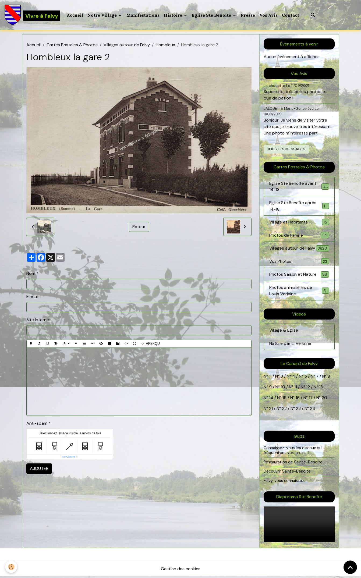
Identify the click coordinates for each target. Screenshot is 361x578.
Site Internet (38, 320)
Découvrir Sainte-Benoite (287, 473)
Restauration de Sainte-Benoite (293, 463)
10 (282, 389)
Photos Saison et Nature (299, 275)
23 (298, 410)
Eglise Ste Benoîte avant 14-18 (299, 187)
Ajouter (39, 468)
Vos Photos (299, 262)
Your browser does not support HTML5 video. (299, 526)
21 (271, 410)
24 (312, 410)
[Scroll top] (350, 567)
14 (271, 399)
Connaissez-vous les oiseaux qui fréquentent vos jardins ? (293, 452)
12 (308, 389)
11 (295, 389)
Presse (248, 15)
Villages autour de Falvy (127, 45)
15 (284, 399)
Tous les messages (286, 149)
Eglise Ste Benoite (212, 15)
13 (321, 389)
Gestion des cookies (180, 570)
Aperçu (150, 343)
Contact (290, 15)
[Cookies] (11, 567)
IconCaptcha (69, 457)
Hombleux (165, 45)
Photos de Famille (299, 236)
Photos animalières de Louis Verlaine (299, 292)
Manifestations (143, 15)
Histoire (173, 15)
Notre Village (103, 15)
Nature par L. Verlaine (290, 345)
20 (324, 399)
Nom (30, 273)
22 (284, 410)
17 (311, 399)
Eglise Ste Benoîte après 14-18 (299, 206)
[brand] (32, 15)
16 (298, 399)
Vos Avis (269, 15)
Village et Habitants (299, 223)
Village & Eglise (283, 332)
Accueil (75, 15)
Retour (139, 227)
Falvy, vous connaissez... (285, 482)
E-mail (32, 297)
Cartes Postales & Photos (72, 45)
